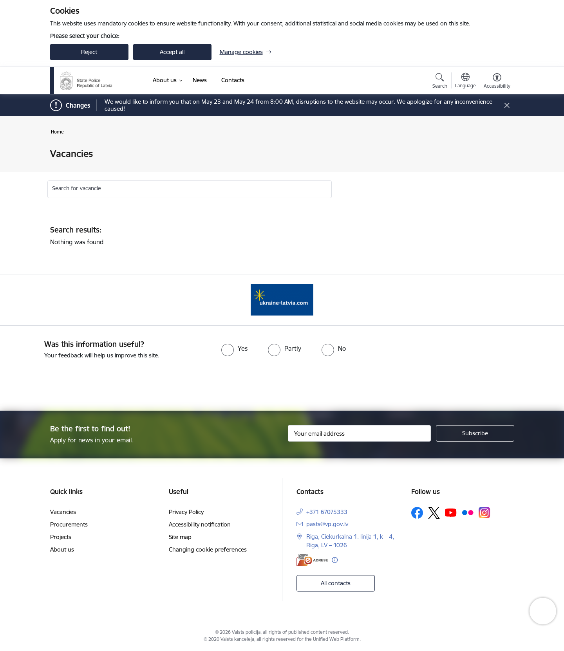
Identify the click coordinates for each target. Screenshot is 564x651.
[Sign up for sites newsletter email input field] (359, 433)
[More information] (335, 560)
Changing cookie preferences (208, 549)
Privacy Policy (186, 512)
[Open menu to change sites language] (465, 81)
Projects (60, 537)
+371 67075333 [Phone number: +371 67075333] (326, 512)
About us (62, 549)
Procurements (69, 524)
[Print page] (494, 150)
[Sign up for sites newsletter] (475, 433)
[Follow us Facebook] (417, 513)
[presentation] (296, 381)
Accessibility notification (200, 524)
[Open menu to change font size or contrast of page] (497, 81)
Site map (180, 537)
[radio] (234, 348)
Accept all (172, 52)
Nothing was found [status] (262, 235)
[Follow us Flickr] (468, 512)
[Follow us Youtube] (451, 512)
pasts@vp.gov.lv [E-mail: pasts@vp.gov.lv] (327, 524)
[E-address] (312, 560)
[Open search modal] (439, 81)
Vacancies (63, 512)
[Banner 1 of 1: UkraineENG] (282, 299)
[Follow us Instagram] (484, 512)
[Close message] (506, 105)
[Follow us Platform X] (434, 513)
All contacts (336, 583)
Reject (89, 52)
